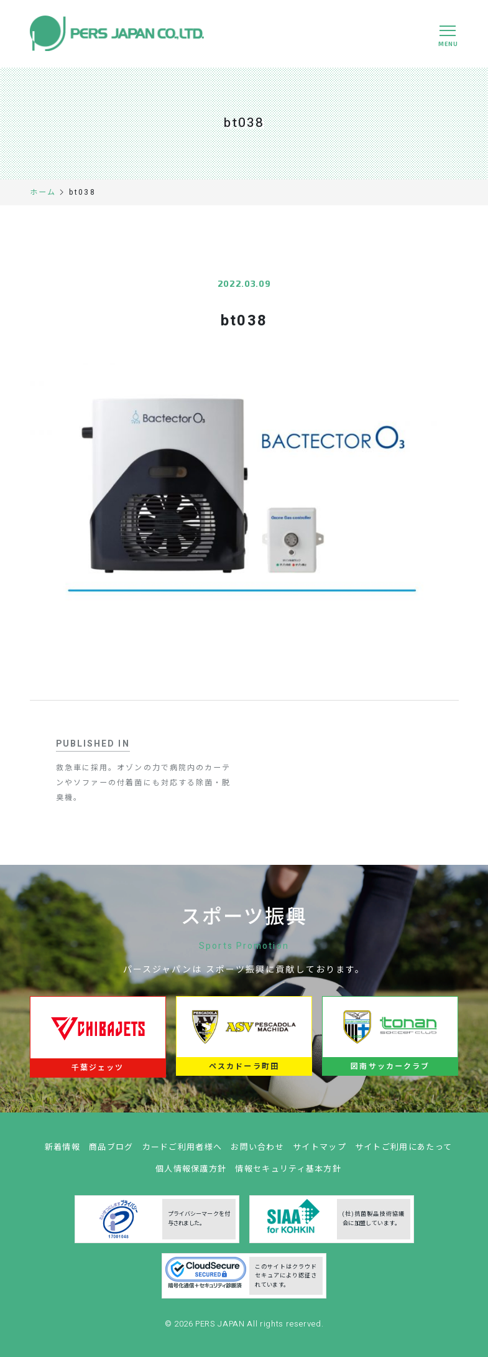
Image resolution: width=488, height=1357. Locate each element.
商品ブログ (111, 1151)
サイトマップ (319, 1151)
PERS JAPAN (221, 1329)
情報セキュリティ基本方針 (288, 1173)
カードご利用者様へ (182, 1151)
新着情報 (62, 1151)
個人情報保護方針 (190, 1173)
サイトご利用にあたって (403, 1151)
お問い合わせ (257, 1151)
